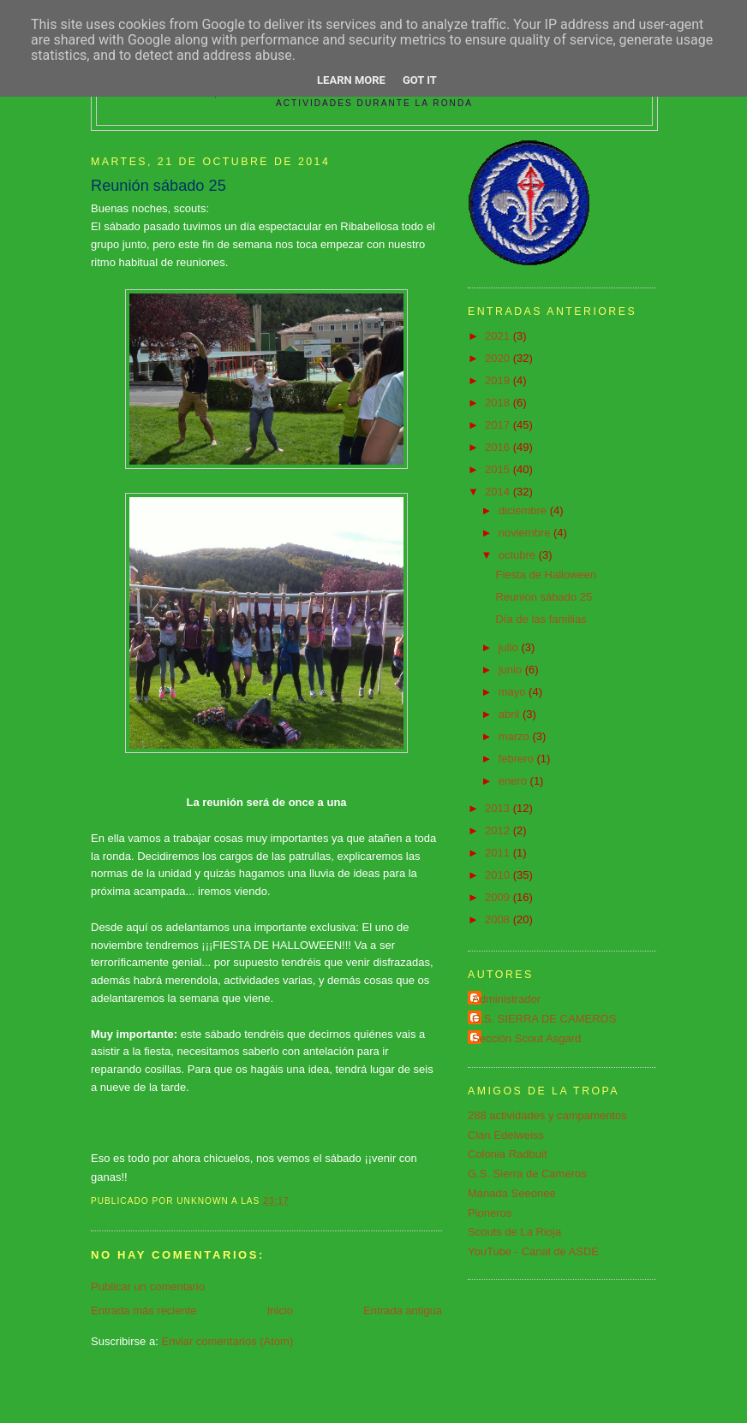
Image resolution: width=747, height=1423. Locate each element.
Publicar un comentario (148, 1286)
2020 (499, 358)
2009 (499, 897)
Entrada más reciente (144, 1310)
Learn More (351, 80)
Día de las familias (540, 619)
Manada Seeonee (512, 1193)
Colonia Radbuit (507, 1153)
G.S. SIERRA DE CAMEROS (544, 1018)
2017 (499, 424)
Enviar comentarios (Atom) (227, 1341)
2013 (499, 808)
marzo (516, 736)
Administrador (506, 999)
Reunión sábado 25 (543, 596)
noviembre (526, 532)
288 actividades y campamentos (547, 1115)
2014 (499, 491)
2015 (499, 469)
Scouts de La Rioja (514, 1231)
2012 (499, 830)
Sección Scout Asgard (526, 1038)
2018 (499, 402)
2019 (499, 380)
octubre (519, 554)
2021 (499, 335)
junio (512, 669)
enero (514, 780)
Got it (420, 80)
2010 (499, 875)
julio (510, 647)
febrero (518, 758)
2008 (499, 919)
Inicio (280, 1310)
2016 (499, 447)
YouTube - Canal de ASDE (533, 1251)
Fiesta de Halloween (545, 574)
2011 (499, 852)
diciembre (524, 510)
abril (511, 714)
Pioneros (489, 1213)
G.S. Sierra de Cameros (527, 1173)
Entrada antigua (402, 1310)
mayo (514, 691)
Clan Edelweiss (506, 1135)
